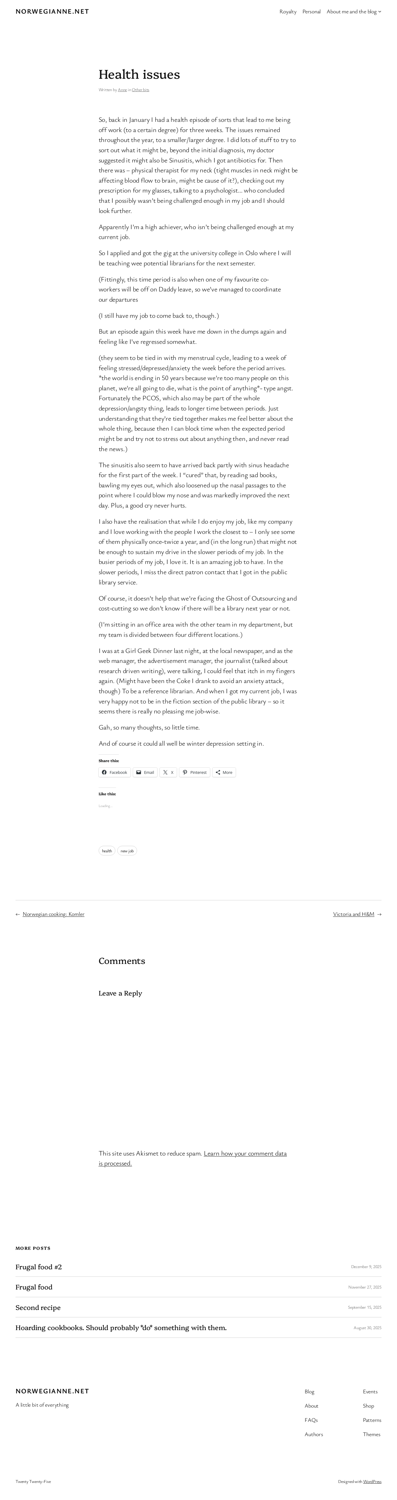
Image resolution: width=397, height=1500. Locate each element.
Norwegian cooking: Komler (54, 913)
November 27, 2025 (364, 1287)
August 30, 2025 (367, 1327)
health (107, 851)
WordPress (372, 1481)
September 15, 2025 (364, 1307)
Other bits (140, 89)
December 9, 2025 (366, 1266)
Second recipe (38, 1307)
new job (127, 851)
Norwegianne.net (52, 11)
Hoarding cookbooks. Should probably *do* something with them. (121, 1327)
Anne (122, 89)
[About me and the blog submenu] (379, 11)
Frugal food (34, 1286)
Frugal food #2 (39, 1266)
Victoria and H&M (353, 913)
